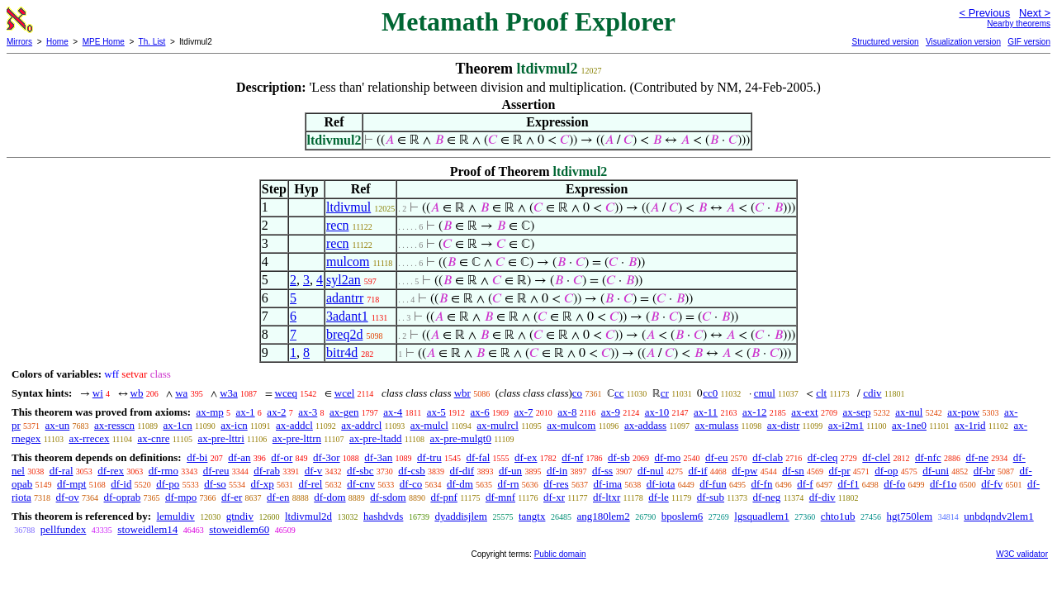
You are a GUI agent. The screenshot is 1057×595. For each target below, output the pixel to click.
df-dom (329, 497)
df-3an (378, 457)
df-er (231, 497)
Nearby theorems (1018, 23)
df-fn (761, 484)
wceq (286, 393)
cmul (764, 393)
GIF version (1028, 41)
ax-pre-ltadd (375, 438)
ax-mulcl (429, 425)
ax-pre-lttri (220, 438)
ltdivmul (348, 207)
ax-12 (754, 412)
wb (137, 393)
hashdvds (383, 516)
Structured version (884, 41)
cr (665, 393)
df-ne (976, 457)
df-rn (508, 484)
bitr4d (342, 352)
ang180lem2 (602, 516)
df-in (557, 470)
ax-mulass (717, 425)
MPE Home (104, 41)
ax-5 (436, 412)
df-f (805, 484)
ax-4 (392, 412)
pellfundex (63, 529)
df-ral (61, 470)
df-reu (216, 470)
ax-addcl (294, 425)
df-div (822, 497)
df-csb (411, 470)
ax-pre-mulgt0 (460, 438)
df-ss (602, 470)
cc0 (710, 393)
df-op (886, 470)
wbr (462, 393)
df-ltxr (606, 497)
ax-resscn (114, 425)
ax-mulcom (571, 425)
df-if (697, 470)
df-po (167, 484)
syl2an (343, 280)
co (577, 393)
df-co (411, 484)
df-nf (572, 457)
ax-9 (610, 412)
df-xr (554, 497)
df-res (555, 484)
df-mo (667, 457)
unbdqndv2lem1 (999, 516)
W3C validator (1022, 554)
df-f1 (848, 484)
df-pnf (443, 497)
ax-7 (523, 412)
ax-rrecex (89, 438)
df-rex (110, 470)
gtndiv (240, 516)
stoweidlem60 (239, 529)
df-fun (713, 484)
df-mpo (181, 497)
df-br (984, 470)
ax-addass (645, 425)
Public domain (560, 554)
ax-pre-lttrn (297, 438)
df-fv (991, 484)
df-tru (429, 457)
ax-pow (963, 412)
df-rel (311, 484)
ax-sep (856, 412)
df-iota (661, 484)
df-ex (525, 457)
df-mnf (500, 497)
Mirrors (19, 41)
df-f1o (943, 484)
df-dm (460, 484)
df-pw (744, 470)
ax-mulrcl (497, 425)
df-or (281, 457)
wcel (344, 393)
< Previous (984, 13)
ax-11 (706, 412)
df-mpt (71, 484)
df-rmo (163, 470)
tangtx (532, 516)
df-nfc (928, 457)
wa (181, 393)
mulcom (347, 262)
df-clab (767, 457)
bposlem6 (682, 516)
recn (337, 225)
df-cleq (823, 457)
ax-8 (566, 412)
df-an (239, 457)
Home (57, 41)
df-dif (462, 470)
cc (619, 393)
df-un (510, 470)
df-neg (766, 497)
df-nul (651, 470)
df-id (121, 484)
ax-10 (657, 412)
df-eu (716, 457)
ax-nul (908, 412)
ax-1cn (177, 425)
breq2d (344, 334)
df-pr (840, 470)
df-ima (607, 484)
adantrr (344, 298)
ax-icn (233, 425)
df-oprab (122, 497)
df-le (658, 497)
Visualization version (963, 41)
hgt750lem (910, 516)
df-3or (326, 457)
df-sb (619, 457)
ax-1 (245, 412)
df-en (278, 497)
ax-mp (210, 412)
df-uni (935, 470)
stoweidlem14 (147, 529)
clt (821, 393)
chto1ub (838, 516)
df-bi (197, 457)
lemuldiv (175, 516)
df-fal (478, 457)
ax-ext (804, 412)
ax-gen (343, 412)
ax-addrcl (361, 425)
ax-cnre (153, 438)
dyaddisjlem (460, 516)
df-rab (267, 470)
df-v (314, 470)
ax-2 (276, 412)
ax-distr (783, 425)
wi (97, 393)
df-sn (793, 470)
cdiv (872, 393)
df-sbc (360, 470)
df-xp (262, 484)
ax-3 (307, 412)
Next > (1034, 13)
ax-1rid (970, 425)
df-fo (894, 484)
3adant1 (347, 316)
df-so (215, 484)
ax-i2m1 (846, 425)
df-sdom (387, 497)
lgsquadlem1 (761, 516)
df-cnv (361, 484)
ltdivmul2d (308, 516)
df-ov (67, 497)
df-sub (710, 497)
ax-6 (480, 412)
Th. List (152, 41)
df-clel (876, 457)
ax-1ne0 (909, 425)
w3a (229, 393)
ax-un (57, 425)
